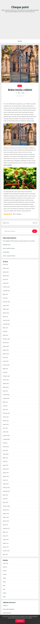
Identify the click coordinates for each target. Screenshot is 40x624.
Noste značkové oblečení (9, 248)
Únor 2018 (5, 524)
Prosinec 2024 (6, 287)
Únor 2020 (5, 450)
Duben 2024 (6, 309)
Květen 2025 (6, 268)
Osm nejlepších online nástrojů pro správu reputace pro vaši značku (19, 241)
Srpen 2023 (5, 335)
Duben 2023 (6, 350)
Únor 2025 (5, 279)
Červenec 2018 (6, 506)
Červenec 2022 (6, 376)
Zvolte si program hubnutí (9, 255)
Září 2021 (5, 405)
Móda (4, 581)
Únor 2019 (5, 480)
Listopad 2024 (6, 290)
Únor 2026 (5, 264)
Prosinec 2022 (6, 365)
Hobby (4, 578)
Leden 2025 (5, 283)
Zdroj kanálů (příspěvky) (8, 609)
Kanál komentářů (7, 613)
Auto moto (5, 563)
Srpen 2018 (5, 502)
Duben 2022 (6, 387)
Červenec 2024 (6, 301)
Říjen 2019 (5, 457)
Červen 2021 (6, 417)
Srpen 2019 (5, 465)
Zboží (19, 85)
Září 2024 (5, 298)
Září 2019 (5, 461)
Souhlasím (20, 621)
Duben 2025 (6, 272)
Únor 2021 (5, 428)
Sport (4, 585)
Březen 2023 (6, 353)
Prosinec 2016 (6, 550)
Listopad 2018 (6, 491)
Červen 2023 (6, 342)
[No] (38, 619)
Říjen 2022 (5, 368)
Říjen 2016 (5, 554)
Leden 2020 (5, 454)
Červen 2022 (6, 379)
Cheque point (20, 7)
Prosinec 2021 (6, 394)
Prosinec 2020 (6, 435)
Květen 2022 (6, 383)
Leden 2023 (5, 361)
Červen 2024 (6, 305)
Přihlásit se (5, 605)
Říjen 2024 (5, 294)
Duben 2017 (6, 543)
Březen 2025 (6, 275)
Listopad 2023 (6, 324)
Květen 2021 (6, 420)
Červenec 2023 (6, 339)
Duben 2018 (6, 517)
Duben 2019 (6, 472)
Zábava (4, 593)
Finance (5, 574)
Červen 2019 (6, 469)
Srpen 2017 (5, 536)
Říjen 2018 (5, 495)
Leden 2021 (5, 431)
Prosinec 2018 (6, 487)
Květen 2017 (6, 539)
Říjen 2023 (5, 327)
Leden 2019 (5, 484)
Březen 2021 (6, 424)
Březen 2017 (6, 547)
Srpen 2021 (5, 409)
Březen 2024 (6, 313)
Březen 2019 (6, 476)
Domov (4, 570)
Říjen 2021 (5, 402)
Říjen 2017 (5, 532)
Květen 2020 (6, 446)
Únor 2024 (5, 316)
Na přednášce (6, 252)
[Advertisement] (20, 29)
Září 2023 (5, 331)
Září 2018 (5, 498)
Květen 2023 (6, 346)
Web (4, 589)
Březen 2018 (6, 521)
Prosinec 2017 (6, 528)
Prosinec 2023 (6, 320)
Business (5, 567)
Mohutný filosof (6, 244)
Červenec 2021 (6, 413)
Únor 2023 (5, 357)
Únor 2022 (5, 391)
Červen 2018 (6, 510)
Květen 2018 (6, 513)
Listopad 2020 (6, 439)
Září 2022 (5, 372)
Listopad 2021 (6, 398)
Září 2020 (5, 443)
